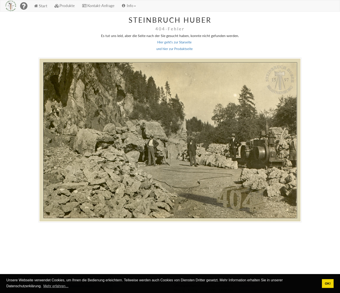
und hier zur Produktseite (174, 49)
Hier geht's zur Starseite (174, 42)
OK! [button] (328, 283)
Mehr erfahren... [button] (56, 286)
